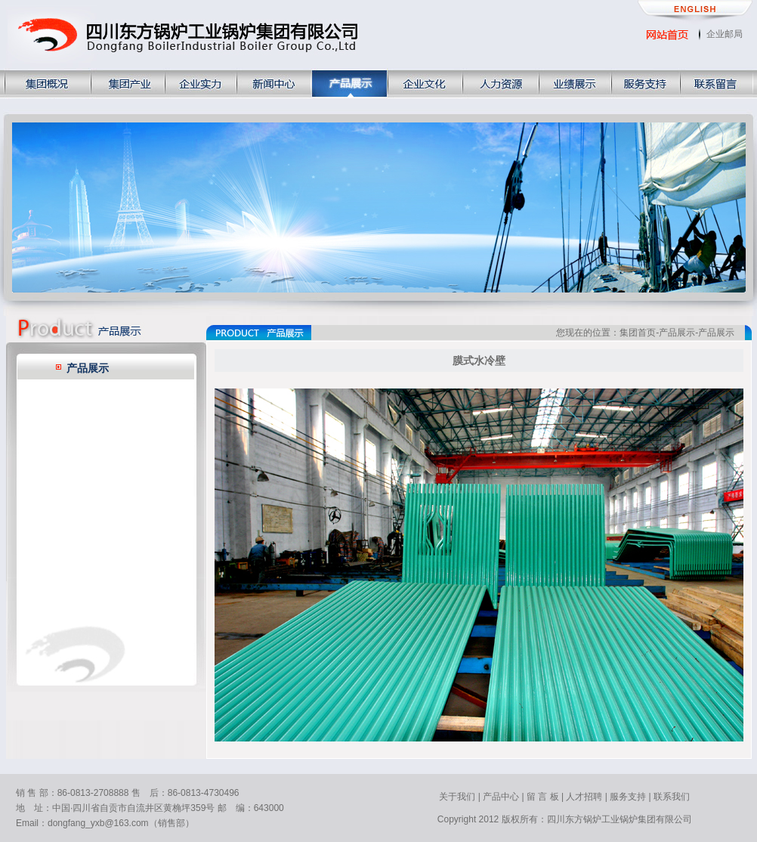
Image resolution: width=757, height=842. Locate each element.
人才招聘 (584, 796)
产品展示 (87, 368)
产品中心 (501, 796)
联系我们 (671, 796)
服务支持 (628, 796)
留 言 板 (543, 796)
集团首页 (638, 332)
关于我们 (457, 796)
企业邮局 (724, 34)
